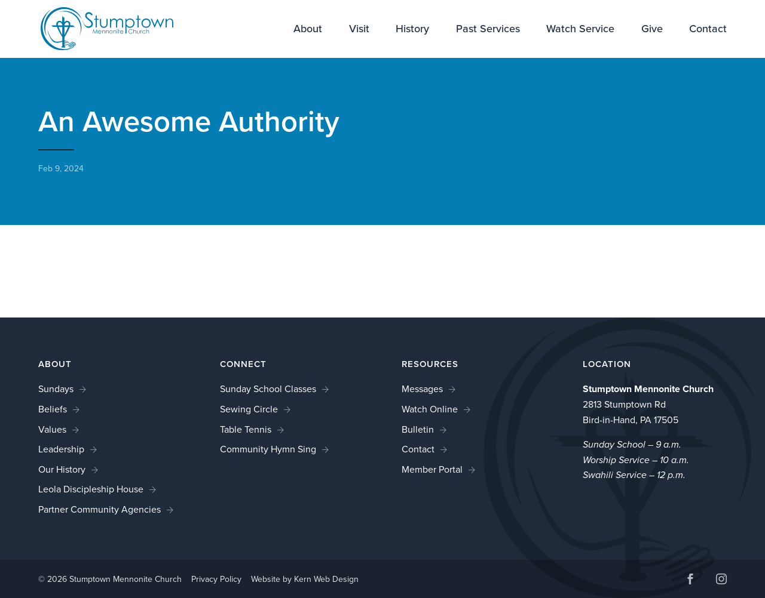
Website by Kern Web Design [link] (305, 579)
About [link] (307, 29)
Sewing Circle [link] (249, 409)
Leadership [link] (61, 449)
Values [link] (52, 429)
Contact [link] (708, 29)
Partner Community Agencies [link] (99, 509)
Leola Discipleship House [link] (90, 489)
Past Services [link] (488, 29)
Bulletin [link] (418, 429)
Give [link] (652, 29)
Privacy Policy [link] (216, 579)
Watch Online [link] (430, 409)
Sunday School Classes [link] (268, 389)
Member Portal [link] (432, 469)
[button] (690, 580)
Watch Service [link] (580, 29)
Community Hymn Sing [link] (268, 449)
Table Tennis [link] (245, 429)
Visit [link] (359, 29)
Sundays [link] (56, 389)
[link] (99, 27)
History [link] (412, 29)
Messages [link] (422, 389)
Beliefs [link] (52, 409)
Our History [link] (61, 469)
